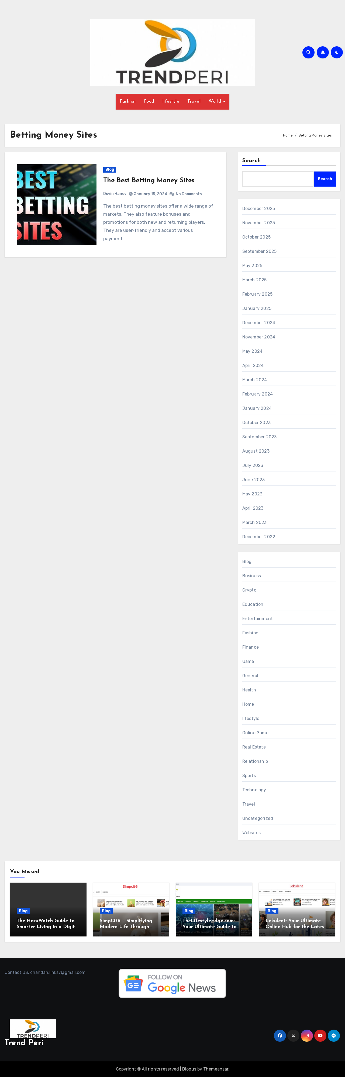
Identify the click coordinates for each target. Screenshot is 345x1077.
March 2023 (254, 522)
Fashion (128, 101)
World (216, 101)
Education (253, 604)
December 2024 (258, 322)
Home (248, 704)
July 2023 (252, 465)
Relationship (255, 761)
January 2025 (256, 308)
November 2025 (258, 222)
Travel (194, 101)
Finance (250, 647)
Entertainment (257, 618)
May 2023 (252, 493)
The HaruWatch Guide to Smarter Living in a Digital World (48, 926)
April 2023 (253, 508)
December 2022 (258, 536)
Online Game (255, 732)
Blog (109, 169)
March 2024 (254, 379)
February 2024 (257, 394)
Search (251, 160)
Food (149, 101)
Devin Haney (114, 193)
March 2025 (254, 279)
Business (251, 575)
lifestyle (171, 101)
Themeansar (215, 1069)
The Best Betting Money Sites (148, 180)
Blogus (189, 1069)
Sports (249, 775)
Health (249, 690)
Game (248, 661)
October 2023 (256, 422)
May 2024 (252, 351)
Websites (251, 832)
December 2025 (258, 208)
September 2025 (259, 251)
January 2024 (257, 408)
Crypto (249, 590)
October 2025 (256, 237)
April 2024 (253, 365)
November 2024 (258, 337)
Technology (254, 789)
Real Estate (254, 747)
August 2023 (256, 451)
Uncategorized (257, 818)
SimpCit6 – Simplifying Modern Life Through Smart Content (126, 926)
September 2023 (259, 436)
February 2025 (257, 294)
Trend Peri (24, 1043)
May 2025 (252, 265)
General (250, 675)
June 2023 (253, 479)
